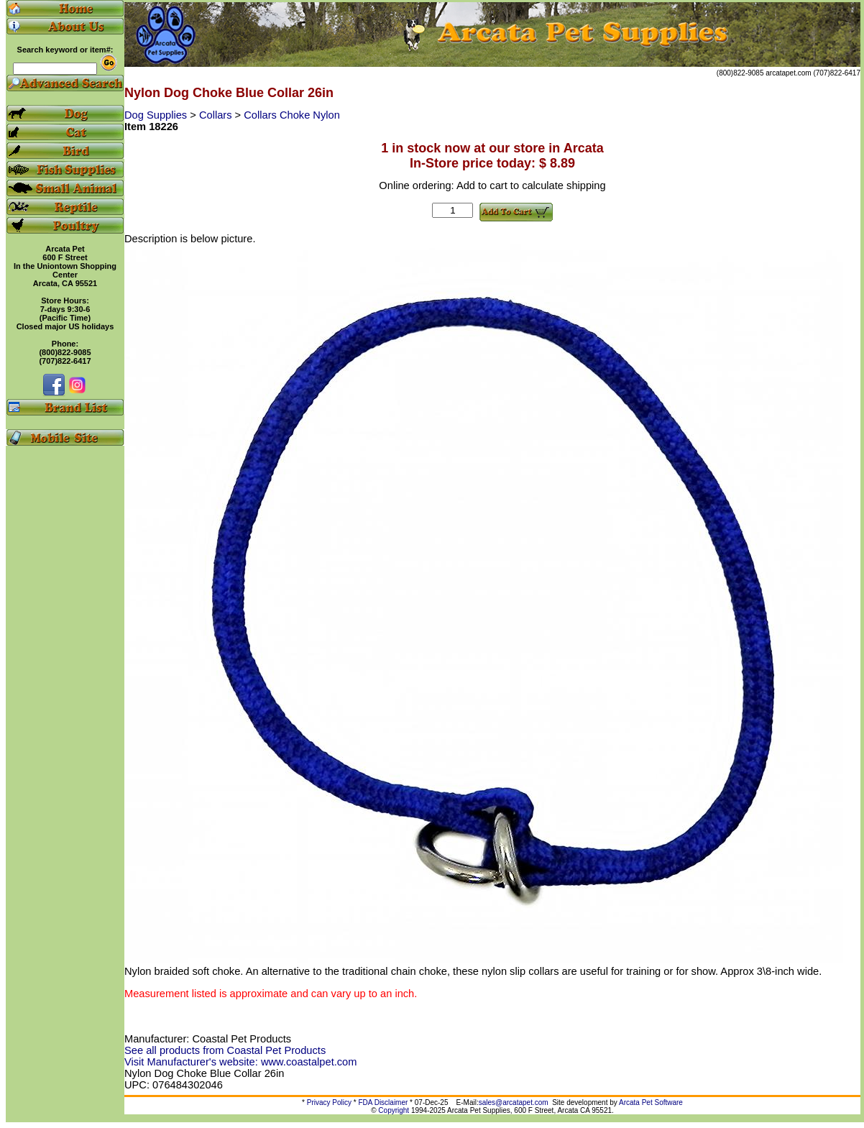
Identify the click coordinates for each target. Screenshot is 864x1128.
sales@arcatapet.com (513, 1102)
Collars (217, 115)
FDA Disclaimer (383, 1102)
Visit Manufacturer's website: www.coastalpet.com (240, 1062)
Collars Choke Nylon (292, 115)
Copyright (393, 1110)
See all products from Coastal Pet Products (225, 1050)
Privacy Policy (329, 1102)
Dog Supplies (157, 115)
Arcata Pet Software (651, 1102)
